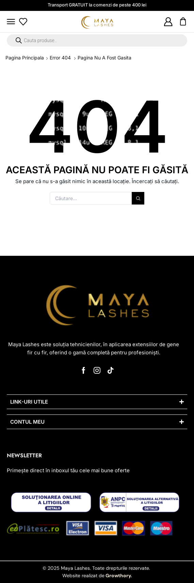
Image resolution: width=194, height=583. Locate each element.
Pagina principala (24, 57)
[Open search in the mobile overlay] (97, 40)
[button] (11, 22)
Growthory (117, 575)
